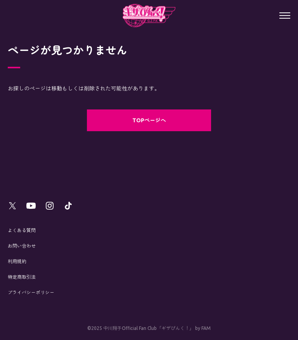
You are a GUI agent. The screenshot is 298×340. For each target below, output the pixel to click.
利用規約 (17, 261)
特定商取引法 (22, 276)
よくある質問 (22, 230)
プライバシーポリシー (31, 292)
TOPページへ (149, 120)
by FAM (203, 328)
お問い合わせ (22, 245)
